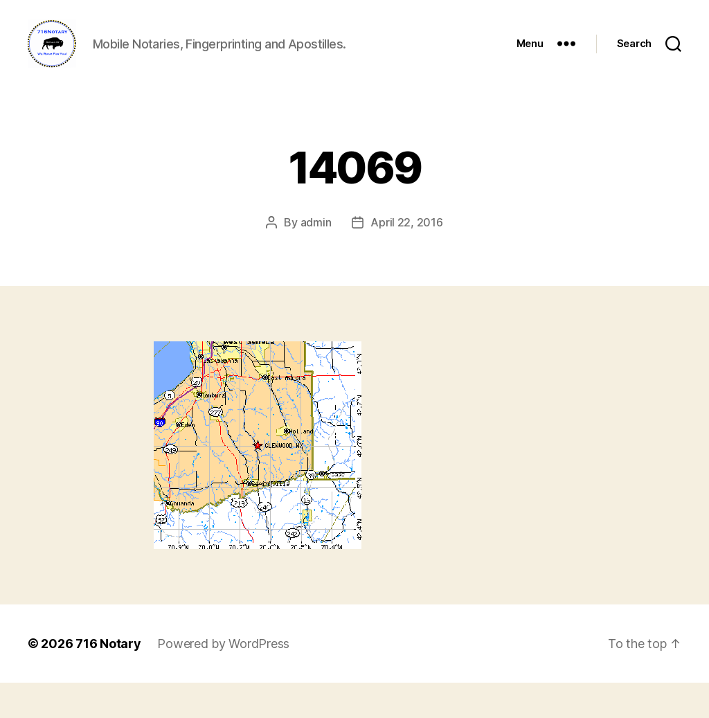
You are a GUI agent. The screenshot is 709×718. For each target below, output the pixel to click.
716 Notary (108, 679)
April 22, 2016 (406, 257)
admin (316, 257)
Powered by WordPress (223, 679)
